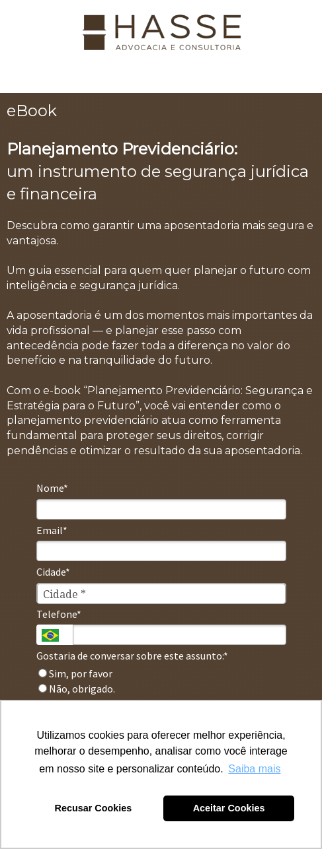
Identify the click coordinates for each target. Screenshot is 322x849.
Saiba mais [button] (254, 768)
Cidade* (53, 571)
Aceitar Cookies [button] (229, 808)
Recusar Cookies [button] (93, 808)
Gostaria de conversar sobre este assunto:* (132, 655)
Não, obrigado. (76, 688)
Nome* (52, 487)
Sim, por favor (75, 673)
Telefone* (58, 614)
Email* (51, 530)
